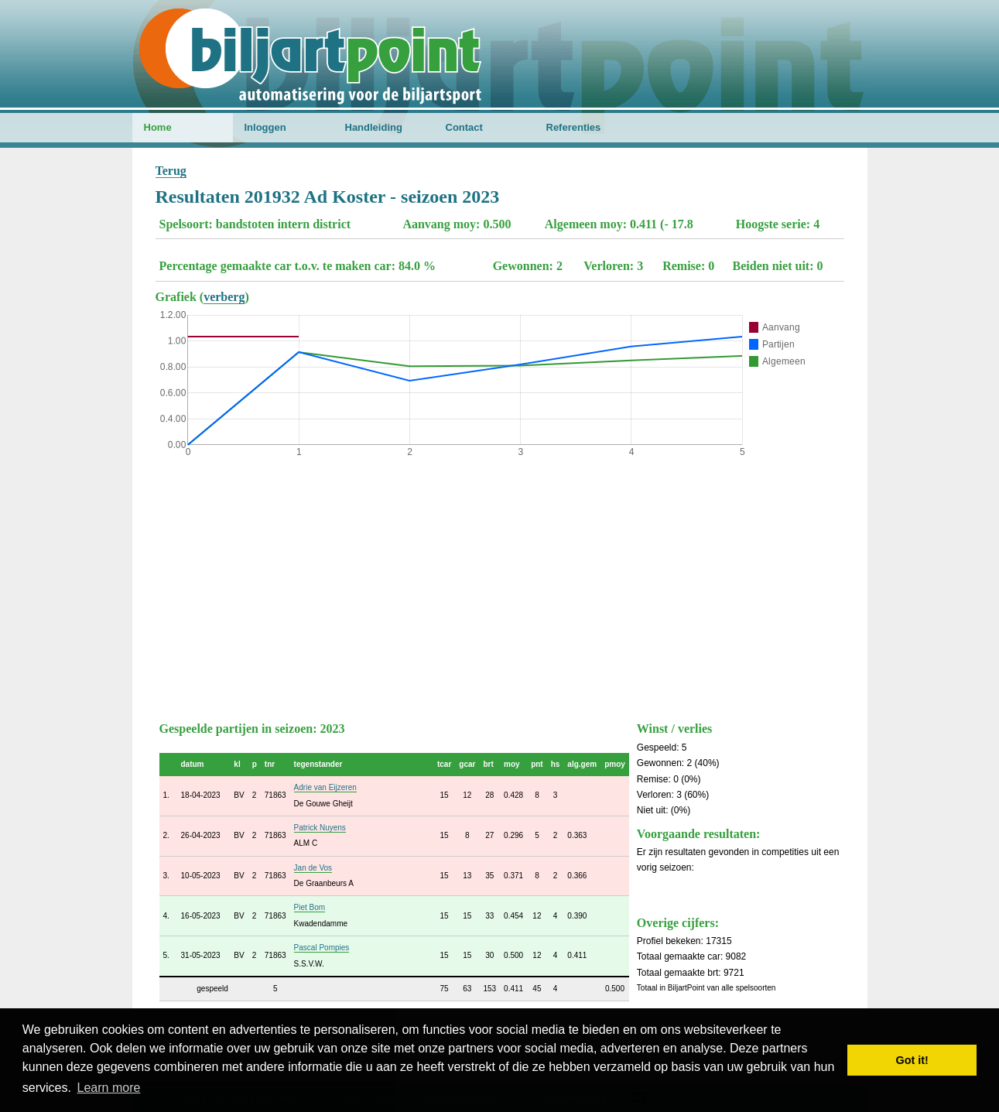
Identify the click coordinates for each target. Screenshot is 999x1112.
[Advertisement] (500, 585)
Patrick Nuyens (320, 827)
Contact (464, 127)
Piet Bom (310, 907)
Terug (171, 170)
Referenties (573, 127)
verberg (224, 296)
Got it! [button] (912, 1060)
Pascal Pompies (322, 947)
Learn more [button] (109, 1087)
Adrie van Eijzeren (325, 787)
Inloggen (265, 127)
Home (158, 127)
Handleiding (373, 127)
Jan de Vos (313, 868)
